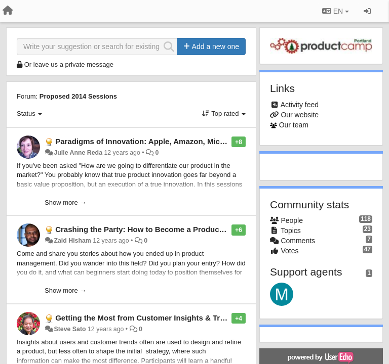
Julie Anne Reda (78, 152)
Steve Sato (70, 329)
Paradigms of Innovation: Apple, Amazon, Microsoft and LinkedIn (172, 141)
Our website (300, 115)
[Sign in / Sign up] (367, 11)
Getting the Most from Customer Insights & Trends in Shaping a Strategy (186, 317)
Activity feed (300, 105)
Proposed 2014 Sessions (78, 96)
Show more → (65, 202)
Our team (293, 125)
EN (335, 11)
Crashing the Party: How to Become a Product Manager (155, 229)
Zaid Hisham (72, 240)
